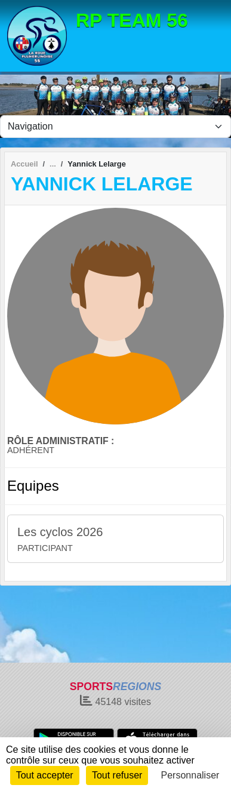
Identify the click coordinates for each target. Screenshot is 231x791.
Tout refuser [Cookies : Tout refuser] (117, 775)
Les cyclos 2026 (60, 531)
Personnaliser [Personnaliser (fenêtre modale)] (190, 775)
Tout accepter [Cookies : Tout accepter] (44, 775)
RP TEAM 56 (132, 20)
